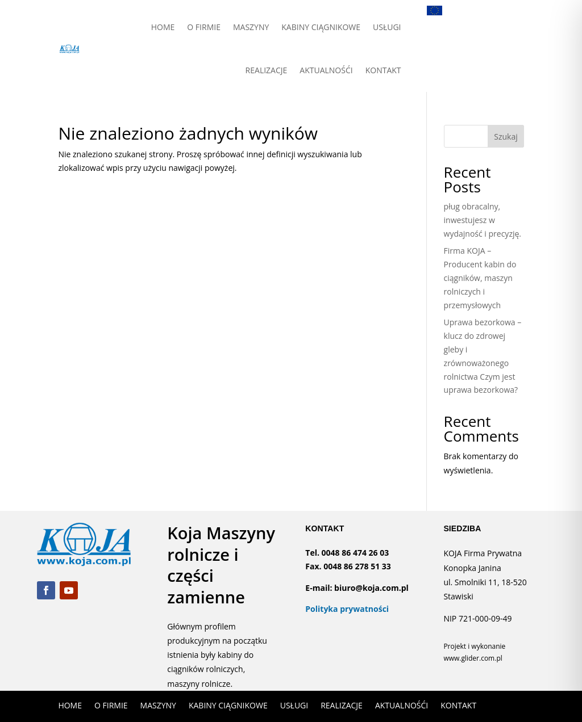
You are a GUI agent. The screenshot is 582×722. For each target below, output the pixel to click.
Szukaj (506, 136)
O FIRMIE (204, 27)
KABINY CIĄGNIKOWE (320, 27)
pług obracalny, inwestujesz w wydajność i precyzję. (482, 220)
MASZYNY (251, 27)
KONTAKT (383, 70)
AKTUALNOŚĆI (326, 70)
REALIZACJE (267, 70)
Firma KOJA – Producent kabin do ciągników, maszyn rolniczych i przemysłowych (480, 277)
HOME (163, 27)
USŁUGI (387, 27)
